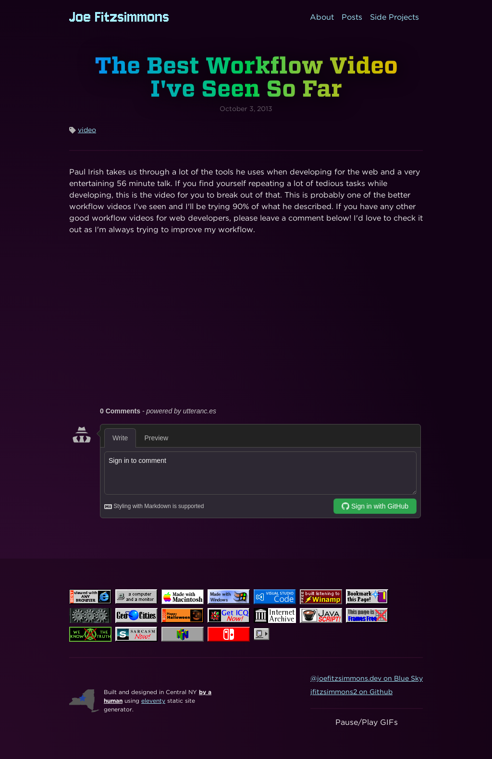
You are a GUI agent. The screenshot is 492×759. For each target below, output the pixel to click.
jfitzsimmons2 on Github (351, 692)
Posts (352, 17)
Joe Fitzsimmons (119, 17)
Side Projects (394, 17)
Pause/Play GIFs (366, 722)
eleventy (153, 700)
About (322, 17)
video (87, 130)
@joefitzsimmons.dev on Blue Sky (366, 678)
